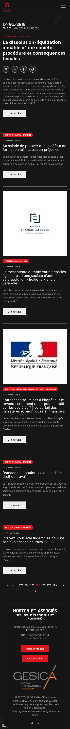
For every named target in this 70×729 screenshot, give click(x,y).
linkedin (37, 723)
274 (27, 585)
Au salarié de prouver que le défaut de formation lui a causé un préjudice (34, 148)
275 (32, 585)
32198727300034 (39, 635)
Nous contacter (35, 648)
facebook (32, 723)
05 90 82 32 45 (37, 638)
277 (43, 585)
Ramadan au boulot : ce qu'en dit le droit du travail (32, 475)
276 (38, 585)
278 (49, 585)
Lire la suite (14, 113)
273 (21, 585)
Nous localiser (35, 658)
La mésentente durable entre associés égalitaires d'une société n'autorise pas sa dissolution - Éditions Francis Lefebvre (35, 277)
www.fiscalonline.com (26, 28)
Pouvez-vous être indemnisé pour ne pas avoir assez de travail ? (33, 540)
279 (54, 585)
